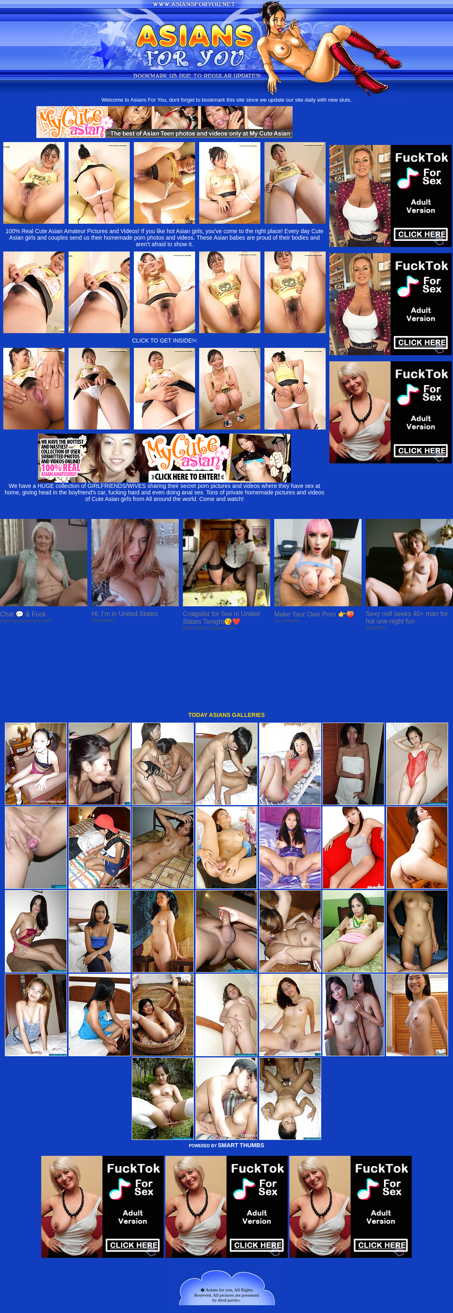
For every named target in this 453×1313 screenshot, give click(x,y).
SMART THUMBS (241, 1077)
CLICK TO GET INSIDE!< (164, 340)
